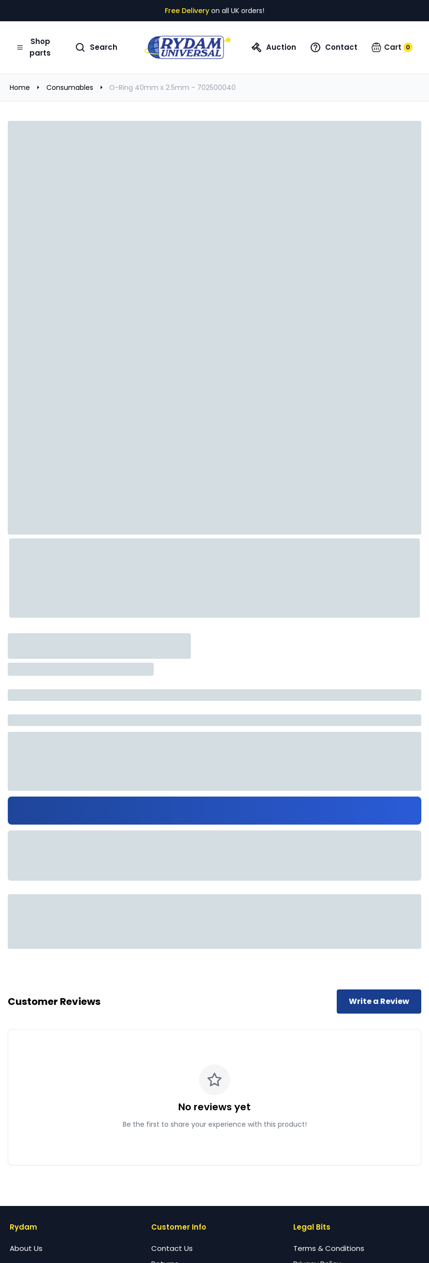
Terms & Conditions (328, 1248)
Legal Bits (311, 1227)
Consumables (69, 87)
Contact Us (172, 1248)
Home (20, 87)
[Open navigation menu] (35, 47)
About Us (26, 1248)
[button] (391, 47)
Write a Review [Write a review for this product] (379, 1001)
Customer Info (178, 1227)
